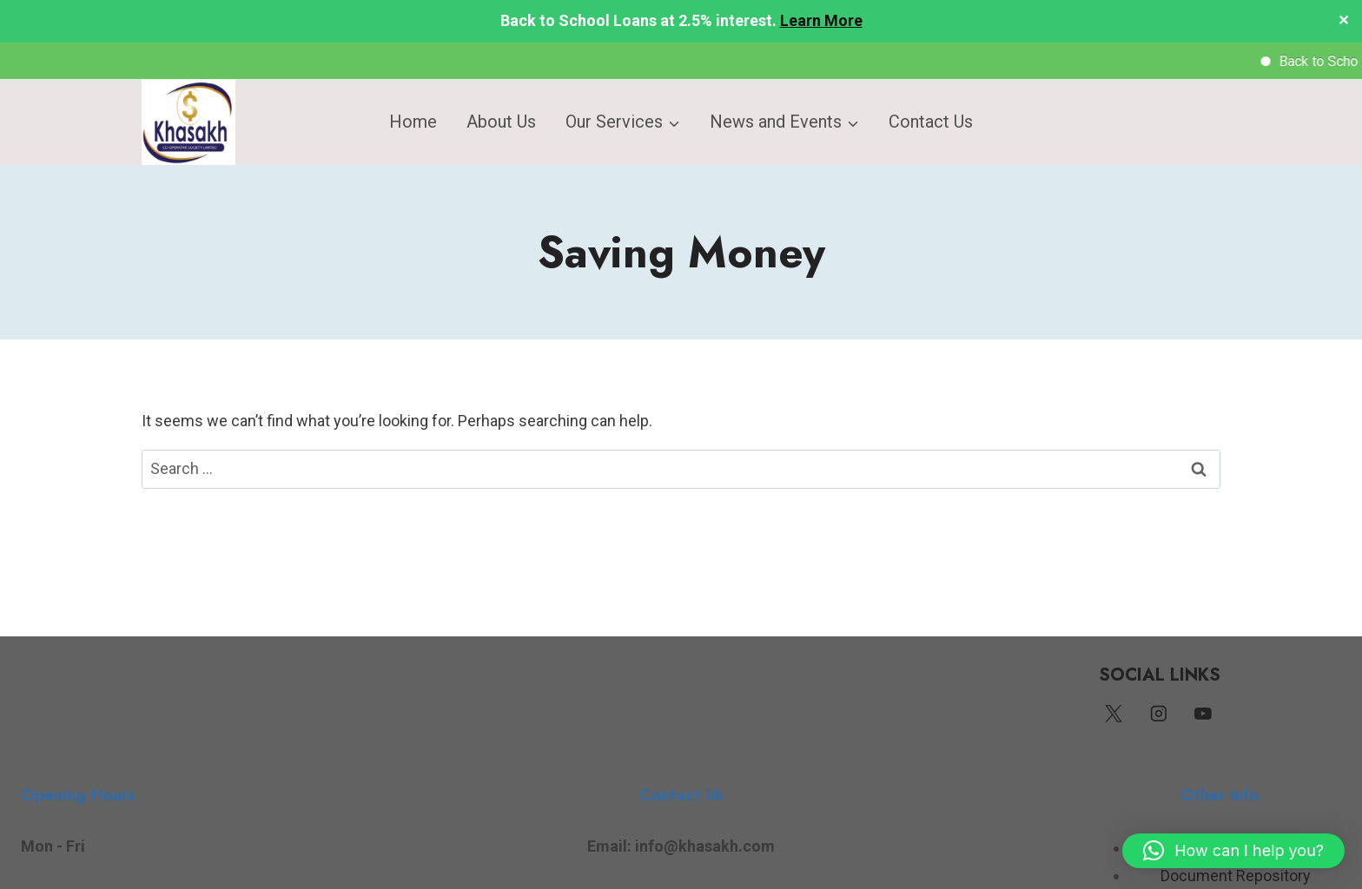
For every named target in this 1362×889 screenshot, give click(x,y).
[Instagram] (1158, 714)
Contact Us (931, 121)
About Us (501, 121)
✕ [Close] (1343, 21)
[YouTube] (1203, 714)
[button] (1233, 850)
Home (413, 121)
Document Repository (1235, 875)
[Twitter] (1113, 714)
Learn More (821, 20)
